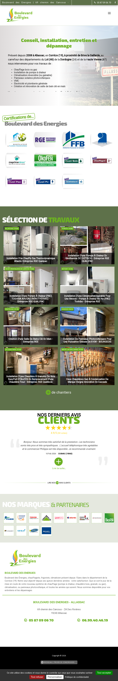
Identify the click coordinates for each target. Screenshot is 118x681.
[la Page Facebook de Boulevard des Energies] (113, 2)
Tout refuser (37, 677)
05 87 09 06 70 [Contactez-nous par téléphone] (41, 620)
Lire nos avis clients (59, 482)
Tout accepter (104, 672)
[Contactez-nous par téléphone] (102, 2)
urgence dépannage (26, 624)
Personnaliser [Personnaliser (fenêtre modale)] (55, 677)
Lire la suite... (59, 468)
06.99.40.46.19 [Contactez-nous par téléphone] (95, 620)
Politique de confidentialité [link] (77, 677)
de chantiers (61, 392)
